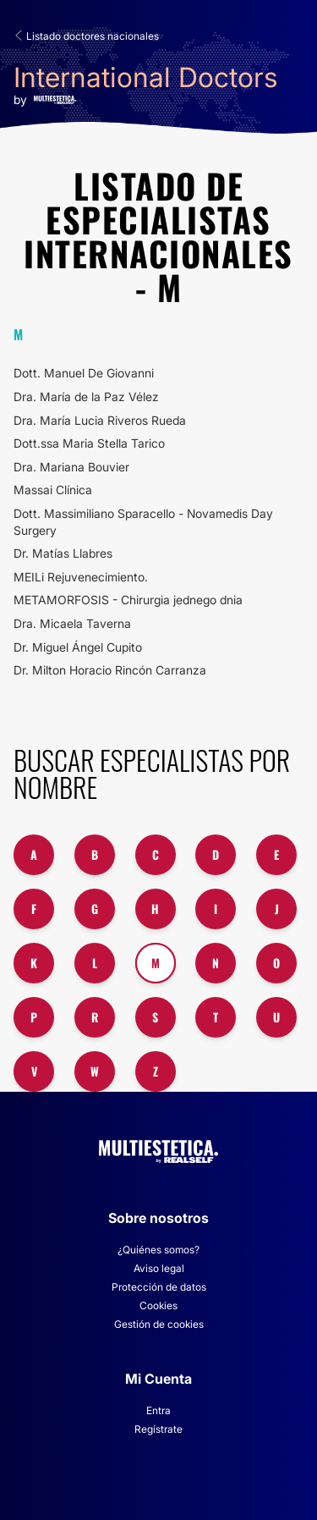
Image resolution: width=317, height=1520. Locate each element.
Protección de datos (159, 1286)
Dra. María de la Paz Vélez (86, 396)
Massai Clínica (53, 489)
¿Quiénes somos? (158, 1249)
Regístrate (158, 1429)
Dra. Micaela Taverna (72, 623)
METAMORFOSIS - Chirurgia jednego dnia (128, 599)
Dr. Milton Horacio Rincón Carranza (110, 670)
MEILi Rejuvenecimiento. (81, 577)
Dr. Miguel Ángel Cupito (78, 647)
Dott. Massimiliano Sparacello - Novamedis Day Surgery (143, 521)
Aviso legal (159, 1268)
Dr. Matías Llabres (63, 553)
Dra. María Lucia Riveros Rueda (100, 420)
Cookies (158, 1305)
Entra (158, 1410)
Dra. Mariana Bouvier (71, 467)
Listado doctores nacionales (86, 36)
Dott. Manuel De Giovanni (84, 373)
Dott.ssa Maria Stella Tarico (89, 443)
